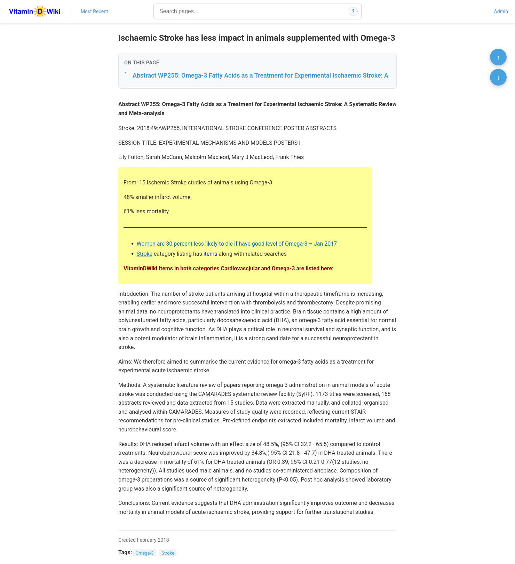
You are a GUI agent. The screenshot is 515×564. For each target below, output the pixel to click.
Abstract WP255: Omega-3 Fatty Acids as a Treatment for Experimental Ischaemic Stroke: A (260, 75)
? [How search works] (353, 11)
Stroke (144, 254)
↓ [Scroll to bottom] (498, 77)
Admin (501, 11)
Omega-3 (145, 552)
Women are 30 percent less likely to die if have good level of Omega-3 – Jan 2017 (236, 243)
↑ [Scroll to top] (498, 57)
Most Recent (94, 11)
